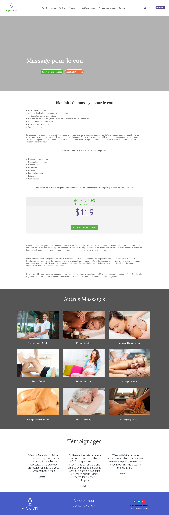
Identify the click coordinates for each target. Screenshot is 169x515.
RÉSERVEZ (160, 7)
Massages (72, 8)
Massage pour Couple (38, 343)
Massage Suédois (83, 343)
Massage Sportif (38, 381)
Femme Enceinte (83, 381)
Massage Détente (129, 381)
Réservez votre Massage (52, 72)
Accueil (44, 8)
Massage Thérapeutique (129, 343)
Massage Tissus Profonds (38, 419)
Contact (122, 8)
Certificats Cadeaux (89, 8)
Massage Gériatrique (83, 419)
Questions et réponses (107, 8)
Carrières (62, 8)
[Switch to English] (148, 8)
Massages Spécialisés (129, 419)
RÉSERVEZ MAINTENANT (84, 227)
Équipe (53, 8)
